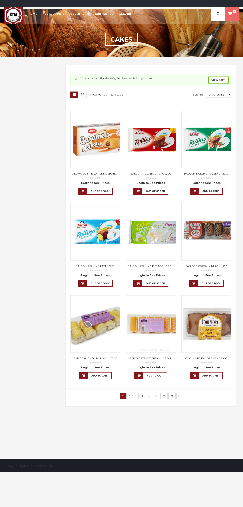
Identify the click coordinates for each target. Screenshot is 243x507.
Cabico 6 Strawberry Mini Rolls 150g (154, 358)
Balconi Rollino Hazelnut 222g (206, 173)
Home (32, 14)
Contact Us (104, 14)
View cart (218, 79)
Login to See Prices (95, 182)
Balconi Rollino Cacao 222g (151, 173)
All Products (54, 14)
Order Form (79, 14)
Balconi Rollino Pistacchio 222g (151, 265)
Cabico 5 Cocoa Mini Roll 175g (206, 265)
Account (126, 14)
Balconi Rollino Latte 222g (95, 265)
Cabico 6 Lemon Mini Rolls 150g (95, 358)
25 (164, 396)
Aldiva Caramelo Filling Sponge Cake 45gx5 (103, 173)
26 (172, 396)
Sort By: (198, 94)
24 (156, 396)
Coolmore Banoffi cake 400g (206, 358)
